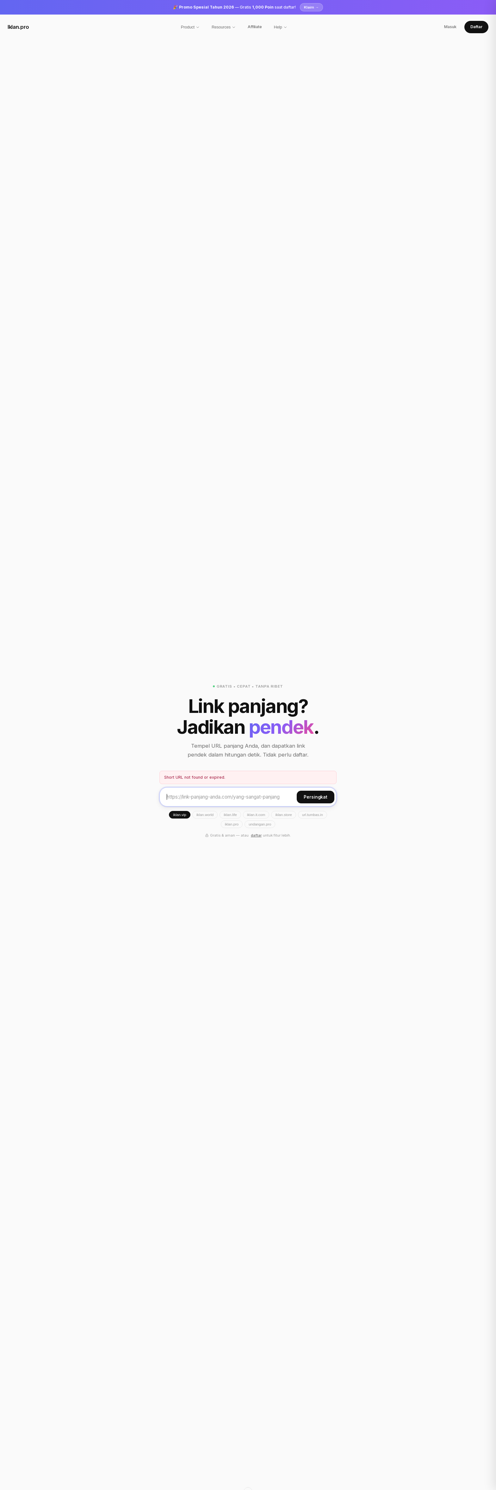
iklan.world (205, 815)
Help (280, 27)
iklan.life (230, 815)
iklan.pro (232, 824)
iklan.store (283, 815)
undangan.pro (260, 824)
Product (190, 27)
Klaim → (311, 7)
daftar (256, 835)
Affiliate (255, 26)
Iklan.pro (18, 27)
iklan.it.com (256, 815)
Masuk (450, 26)
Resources (224, 27)
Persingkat (315, 797)
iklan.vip (179, 815)
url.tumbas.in (312, 815)
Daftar (476, 26)
